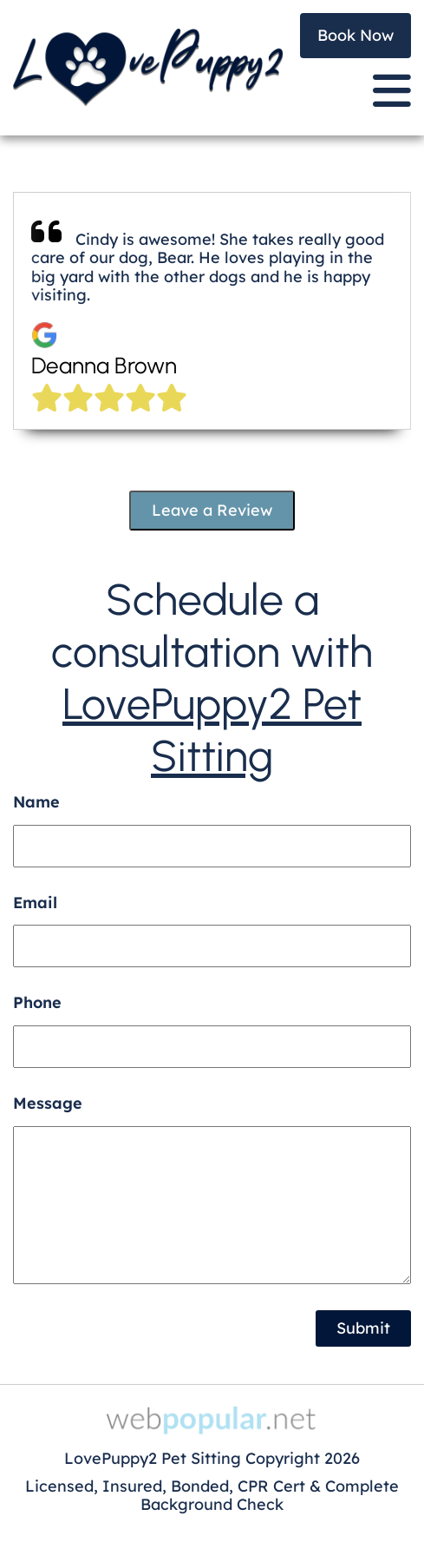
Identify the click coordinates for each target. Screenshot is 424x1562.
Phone (37, 1002)
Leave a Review (212, 510)
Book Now (355, 35)
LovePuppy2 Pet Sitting (212, 729)
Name (36, 802)
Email (35, 903)
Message (47, 1103)
